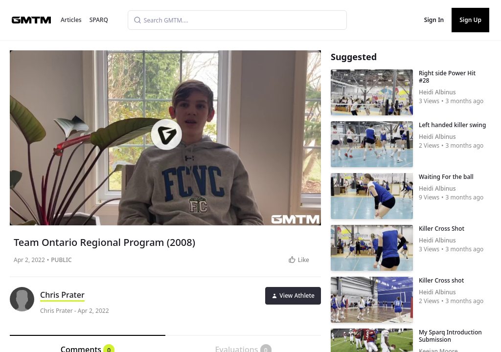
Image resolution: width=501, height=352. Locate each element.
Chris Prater (62, 294)
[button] (166, 134)
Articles (71, 20)
